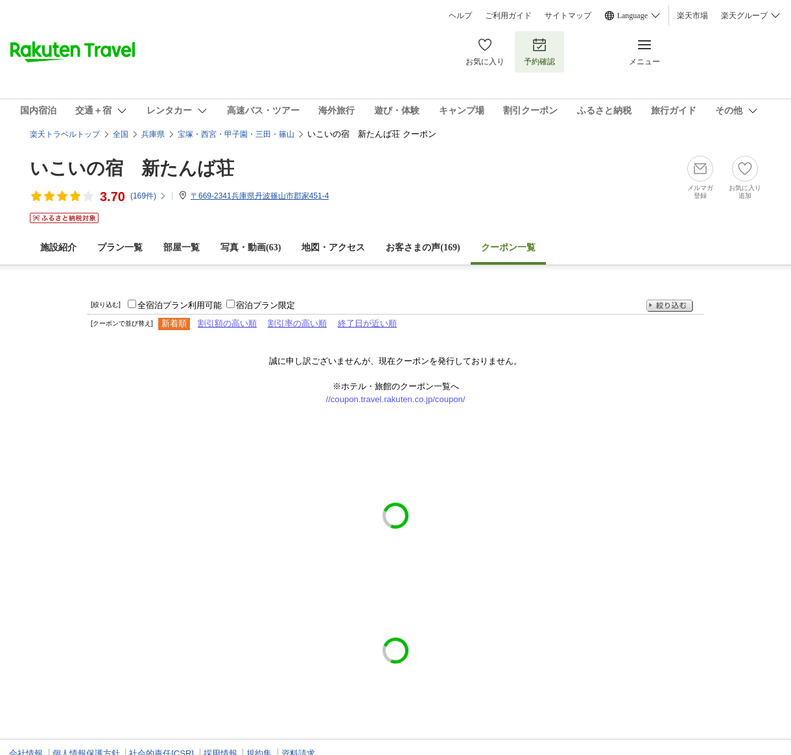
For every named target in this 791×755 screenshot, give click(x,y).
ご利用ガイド (508, 15)
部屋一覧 (181, 247)
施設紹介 (58, 247)
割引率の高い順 (297, 323)
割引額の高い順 (227, 323)
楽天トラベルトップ (65, 134)
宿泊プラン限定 (265, 305)
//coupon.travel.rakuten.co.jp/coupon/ (396, 399)
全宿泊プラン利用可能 (179, 305)
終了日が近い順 (367, 323)
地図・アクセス (333, 247)
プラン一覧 (120, 247)
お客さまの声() (423, 247)
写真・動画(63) (250, 247)
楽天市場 (692, 15)
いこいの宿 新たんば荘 (132, 168)
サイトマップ (568, 15)
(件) (148, 196)
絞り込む (669, 306)
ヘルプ (460, 15)
